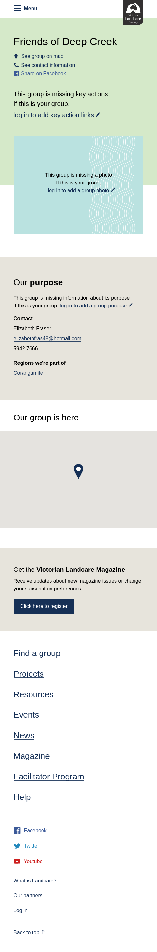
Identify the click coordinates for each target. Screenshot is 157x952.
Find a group (37, 653)
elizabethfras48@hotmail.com (47, 338)
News (24, 735)
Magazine (32, 756)
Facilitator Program (49, 776)
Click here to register (44, 606)
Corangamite (28, 373)
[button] (78, 471)
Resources (33, 694)
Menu (25, 8)
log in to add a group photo (78, 190)
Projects (29, 674)
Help (22, 797)
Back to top (29, 932)
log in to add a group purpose (93, 305)
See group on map (42, 56)
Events (26, 715)
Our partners (28, 895)
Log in (21, 910)
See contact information (48, 65)
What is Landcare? (35, 880)
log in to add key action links (54, 114)
